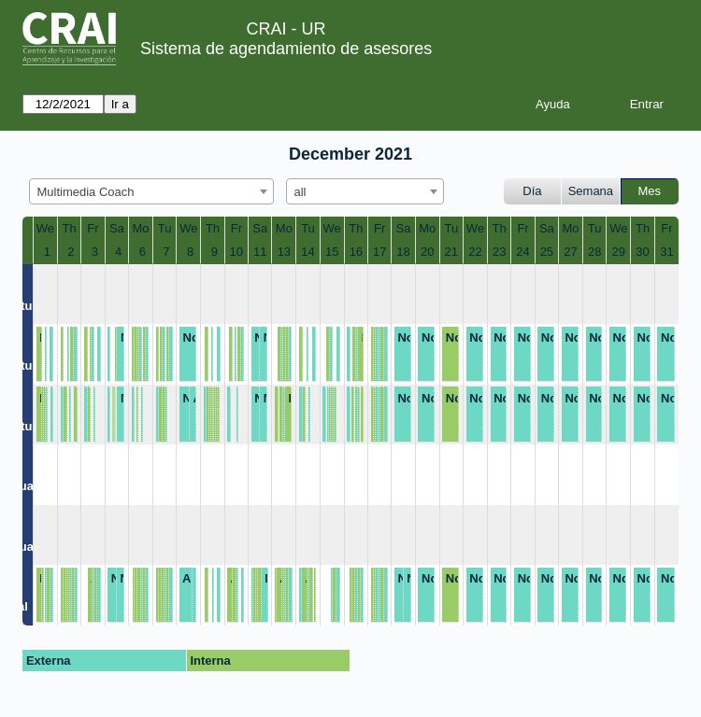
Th (70, 228)
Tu (165, 228)
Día (531, 191)
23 (499, 252)
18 (402, 252)
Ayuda (553, 104)
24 (522, 252)
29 (618, 252)
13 (284, 252)
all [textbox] (300, 192)
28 (594, 252)
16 (356, 252)
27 (570, 252)
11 (259, 252)
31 (666, 252)
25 (546, 252)
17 (379, 252)
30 (642, 252)
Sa (116, 228)
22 (474, 252)
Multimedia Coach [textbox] (86, 192)
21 (451, 252)
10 (236, 252)
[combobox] (151, 191)
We (45, 228)
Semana (590, 191)
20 (427, 252)
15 (331, 252)
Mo (140, 228)
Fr (92, 228)
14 (307, 252)
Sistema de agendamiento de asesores (286, 48)
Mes (650, 191)
